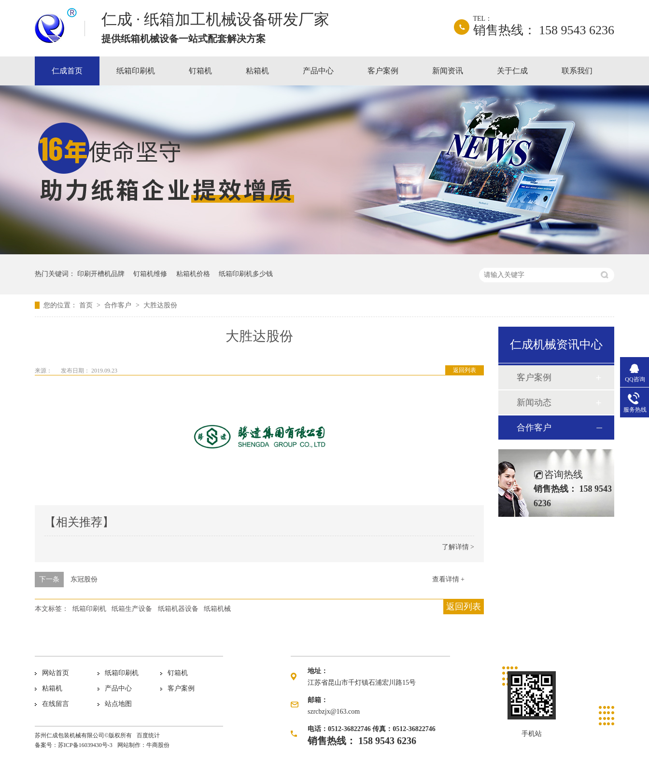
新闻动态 (534, 402)
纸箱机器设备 (178, 608)
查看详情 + (448, 579)
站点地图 (118, 703)
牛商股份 (157, 745)
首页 (87, 305)
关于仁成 (512, 71)
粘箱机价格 (193, 273)
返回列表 (464, 370)
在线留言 (55, 703)
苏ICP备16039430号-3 (85, 745)
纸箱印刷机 (135, 71)
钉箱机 (200, 71)
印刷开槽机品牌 (101, 273)
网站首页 (55, 673)
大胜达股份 (160, 305)
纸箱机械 (217, 608)
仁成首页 (67, 71)
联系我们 (577, 71)
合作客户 (118, 305)
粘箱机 (257, 71)
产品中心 (318, 71)
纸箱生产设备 (132, 608)
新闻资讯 (447, 71)
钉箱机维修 (150, 273)
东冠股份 (84, 579)
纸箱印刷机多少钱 (246, 273)
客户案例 (382, 71)
